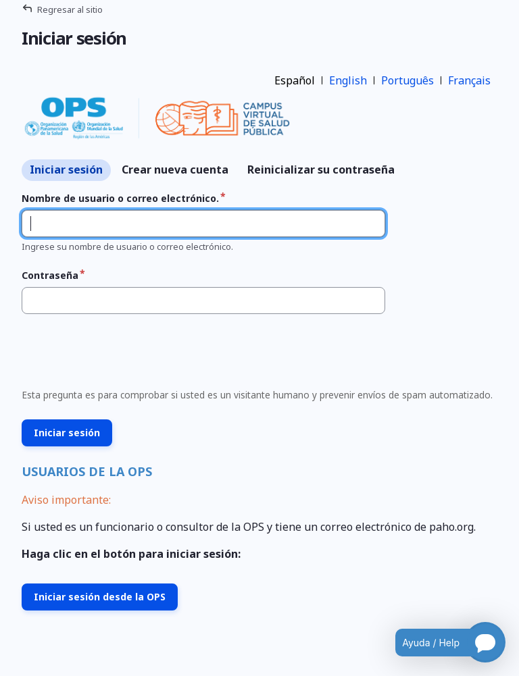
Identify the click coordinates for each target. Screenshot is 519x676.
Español (294, 80)
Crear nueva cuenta (175, 169)
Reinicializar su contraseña (321, 169)
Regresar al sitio (70, 9)
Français (469, 80)
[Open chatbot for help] (440, 642)
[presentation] (119, 355)
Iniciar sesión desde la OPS (100, 596)
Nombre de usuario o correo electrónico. (120, 198)
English (348, 80)
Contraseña (50, 275)
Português (407, 80)
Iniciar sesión (66, 169)
